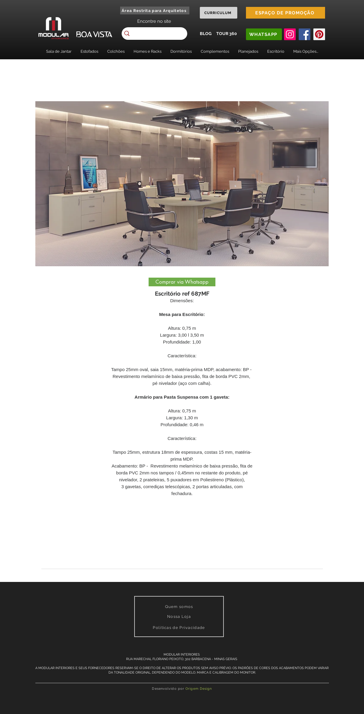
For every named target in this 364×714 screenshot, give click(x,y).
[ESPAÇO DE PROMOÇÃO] (285, 13)
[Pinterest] (319, 34)
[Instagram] (290, 34)
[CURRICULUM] (218, 13)
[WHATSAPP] (264, 34)
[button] (59, 51)
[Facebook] (304, 34)
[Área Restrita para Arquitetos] (154, 10)
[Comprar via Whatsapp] (182, 282)
